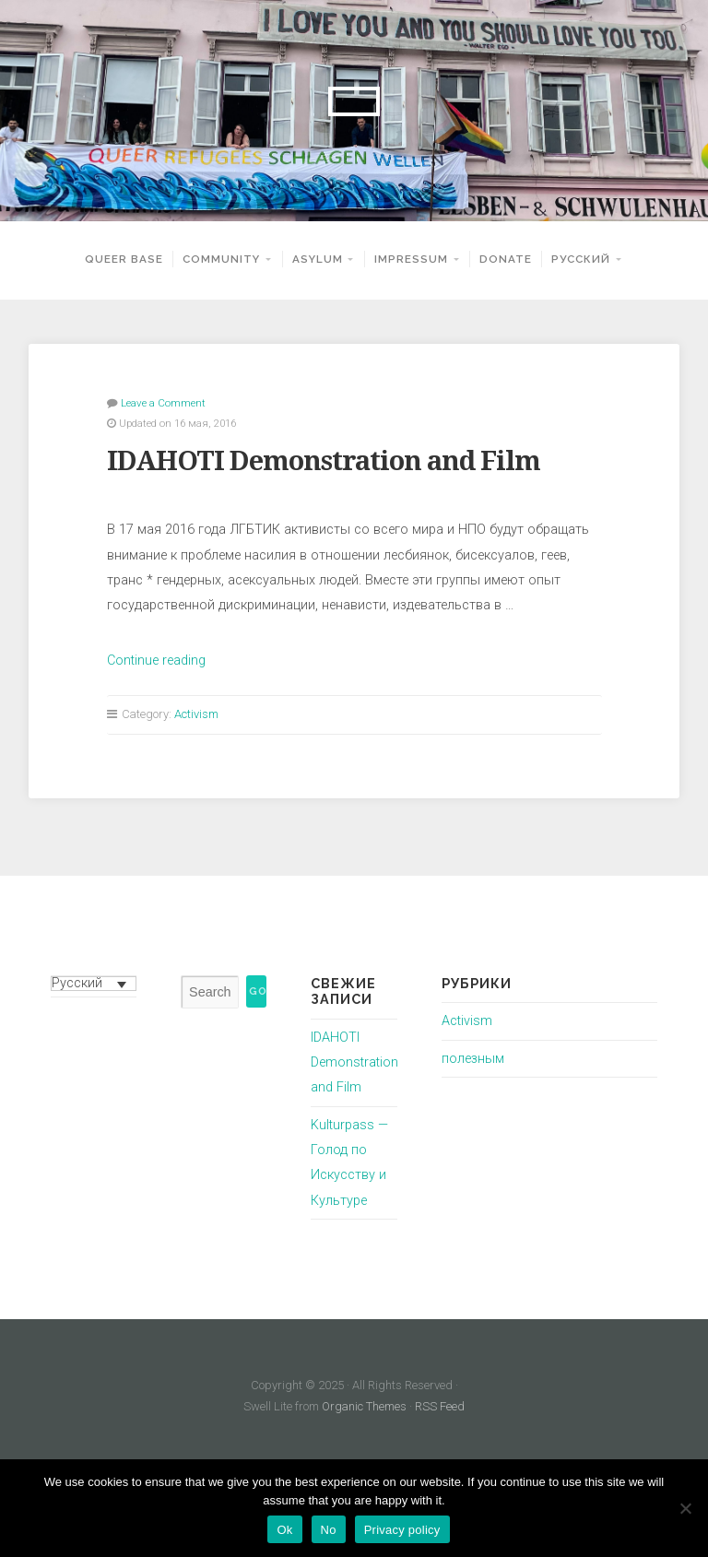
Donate (505, 259)
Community (221, 259)
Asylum (317, 259)
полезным (473, 1059)
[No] (685, 1508)
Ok (284, 1530)
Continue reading (156, 660)
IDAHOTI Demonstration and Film (323, 461)
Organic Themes (364, 1406)
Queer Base (124, 259)
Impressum (411, 259)
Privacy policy (402, 1530)
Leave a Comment (163, 402)
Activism (196, 714)
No (328, 1530)
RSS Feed (440, 1406)
